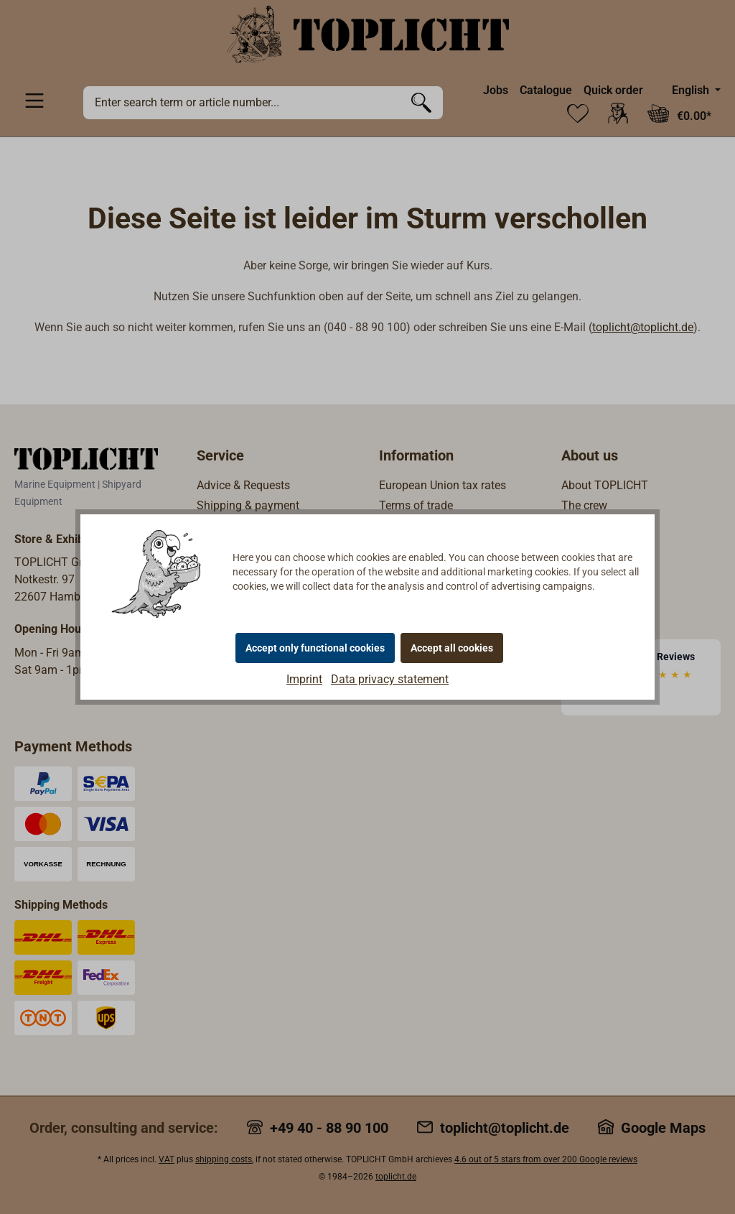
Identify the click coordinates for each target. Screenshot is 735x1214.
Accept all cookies (452, 648)
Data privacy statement (390, 679)
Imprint (304, 679)
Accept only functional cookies (315, 648)
